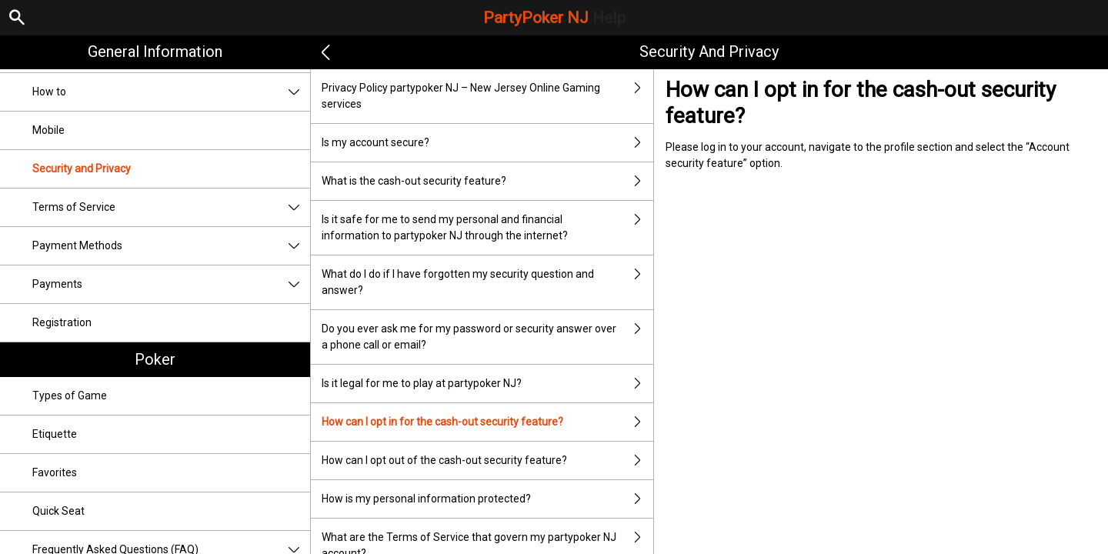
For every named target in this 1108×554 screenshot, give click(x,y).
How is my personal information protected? (487, 499)
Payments (171, 284)
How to (171, 92)
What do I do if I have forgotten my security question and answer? (487, 282)
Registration (62, 322)
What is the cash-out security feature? (487, 181)
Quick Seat (58, 511)
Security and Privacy (81, 168)
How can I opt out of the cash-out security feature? (487, 460)
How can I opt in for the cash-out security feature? (487, 422)
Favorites (54, 472)
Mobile (48, 130)
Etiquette (54, 434)
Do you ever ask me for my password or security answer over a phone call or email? (487, 337)
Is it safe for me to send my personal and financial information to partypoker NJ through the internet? (487, 228)
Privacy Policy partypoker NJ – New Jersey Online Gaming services (487, 96)
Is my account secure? (487, 143)
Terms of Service (171, 207)
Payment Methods (171, 246)
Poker (155, 359)
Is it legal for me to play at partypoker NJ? (487, 383)
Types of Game (69, 395)
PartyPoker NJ (554, 17)
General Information (155, 51)
